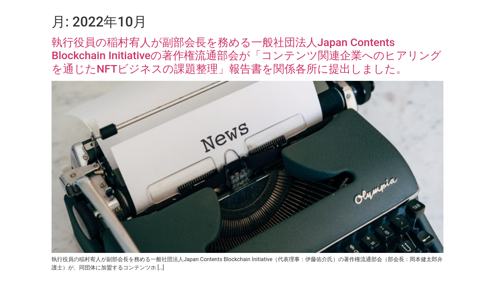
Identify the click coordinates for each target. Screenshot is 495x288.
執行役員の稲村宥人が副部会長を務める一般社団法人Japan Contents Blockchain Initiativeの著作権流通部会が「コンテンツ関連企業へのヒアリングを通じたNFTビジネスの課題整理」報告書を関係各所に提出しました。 (246, 55)
